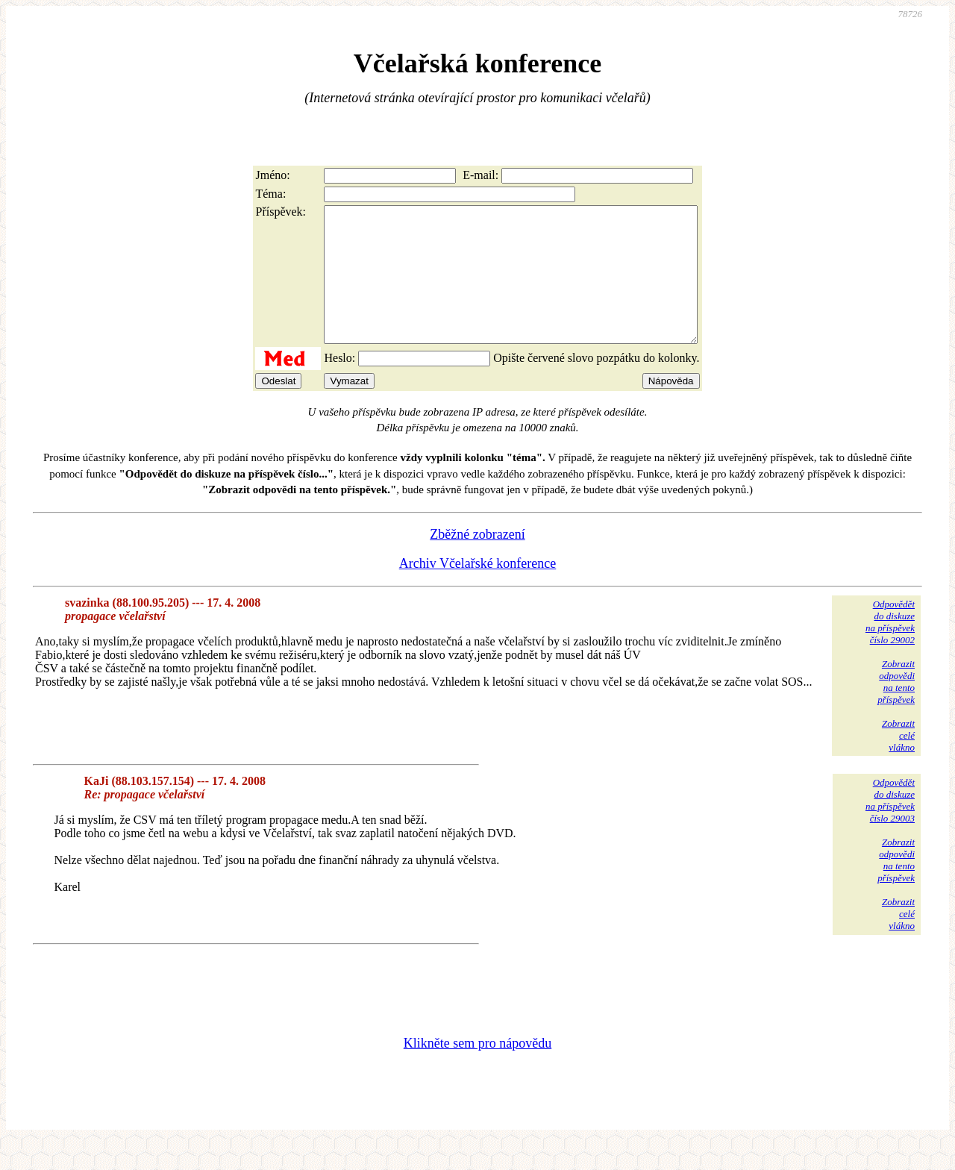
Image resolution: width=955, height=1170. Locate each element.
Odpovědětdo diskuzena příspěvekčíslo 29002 (890, 648)
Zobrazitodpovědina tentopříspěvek (896, 708)
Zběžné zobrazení (477, 561)
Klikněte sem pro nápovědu (477, 1070)
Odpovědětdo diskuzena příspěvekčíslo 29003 (890, 827)
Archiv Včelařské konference (478, 590)
